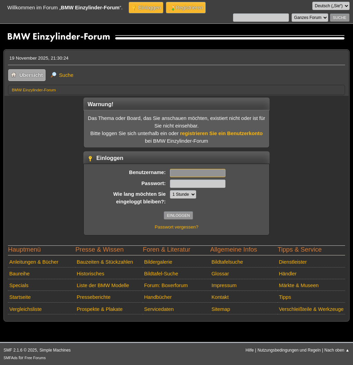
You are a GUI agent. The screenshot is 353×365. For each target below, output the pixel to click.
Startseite (20, 297)
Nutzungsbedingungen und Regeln (289, 350)
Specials (19, 285)
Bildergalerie (158, 262)
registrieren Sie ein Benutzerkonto (221, 133)
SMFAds (10, 358)
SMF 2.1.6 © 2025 (20, 350)
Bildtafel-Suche (161, 273)
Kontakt (220, 297)
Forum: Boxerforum (166, 285)
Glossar (220, 273)
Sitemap (220, 309)
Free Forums (35, 358)
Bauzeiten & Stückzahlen (105, 262)
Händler (288, 273)
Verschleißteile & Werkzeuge (311, 309)
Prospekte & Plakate (99, 309)
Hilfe (249, 350)
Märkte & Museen (299, 285)
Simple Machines (55, 350)
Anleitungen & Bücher (33, 262)
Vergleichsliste (25, 309)
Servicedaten (159, 309)
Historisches (90, 273)
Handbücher (158, 297)
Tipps (285, 297)
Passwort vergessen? (177, 227)
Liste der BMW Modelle (103, 285)
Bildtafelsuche (227, 262)
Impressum (223, 285)
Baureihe (19, 273)
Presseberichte (93, 297)
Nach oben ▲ (337, 350)
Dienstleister (293, 262)
